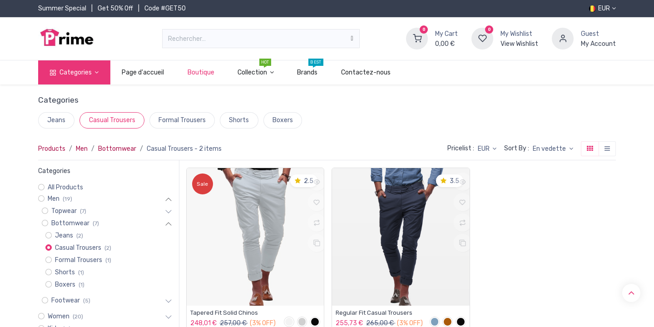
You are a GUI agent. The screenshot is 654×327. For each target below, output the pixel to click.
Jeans (56, 120)
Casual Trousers (112, 120)
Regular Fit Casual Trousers (375, 313)
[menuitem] (143, 72)
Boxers (282, 120)
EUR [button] (484, 149)
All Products (65, 187)
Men (82, 149)
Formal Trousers (182, 120)
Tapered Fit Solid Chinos (225, 313)
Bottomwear (117, 149)
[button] (553, 149)
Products (51, 149)
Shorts (239, 120)
